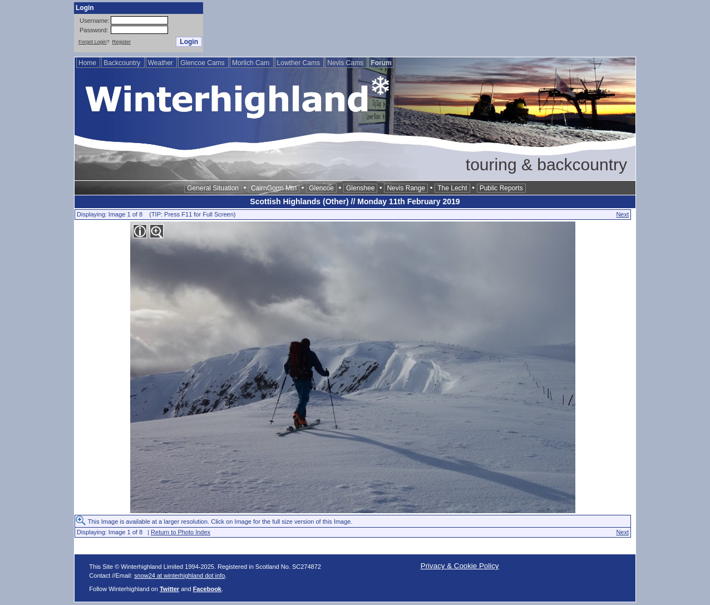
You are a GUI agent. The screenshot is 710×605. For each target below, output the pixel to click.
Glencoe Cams (203, 63)
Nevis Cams (346, 63)
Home (88, 63)
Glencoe (321, 188)
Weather (161, 63)
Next (622, 214)
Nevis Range (406, 188)
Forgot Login (92, 42)
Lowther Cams (299, 63)
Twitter (169, 589)
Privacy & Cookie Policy (460, 566)
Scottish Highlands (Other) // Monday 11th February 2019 (355, 201)
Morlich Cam (252, 63)
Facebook (207, 589)
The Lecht (452, 188)
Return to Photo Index (180, 532)
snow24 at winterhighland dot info (179, 575)
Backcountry (122, 63)
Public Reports (501, 188)
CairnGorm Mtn (274, 188)
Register (121, 42)
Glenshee (360, 188)
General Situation (213, 188)
